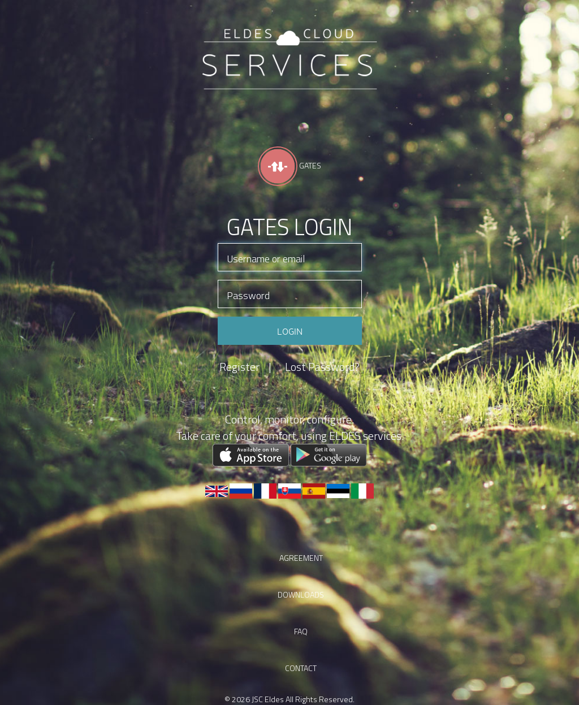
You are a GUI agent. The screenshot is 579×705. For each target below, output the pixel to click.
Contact (301, 668)
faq (301, 631)
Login (290, 331)
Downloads (301, 594)
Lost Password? (322, 367)
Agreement (301, 558)
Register (245, 367)
